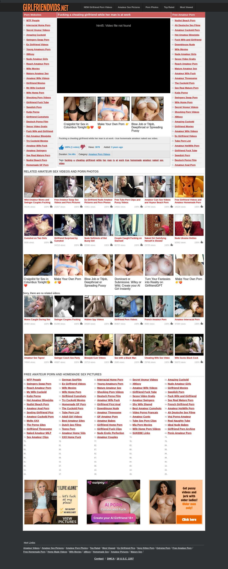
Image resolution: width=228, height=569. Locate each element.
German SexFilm (72, 379)
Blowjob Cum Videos (95, 358)
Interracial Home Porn (38, 25)
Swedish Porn (34, 107)
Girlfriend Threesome (39, 429)
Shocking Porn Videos (38, 97)
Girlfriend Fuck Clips (109, 429)
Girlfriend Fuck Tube (37, 102)
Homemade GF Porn (37, 165)
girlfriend (90, 160)
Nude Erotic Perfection (110, 433)
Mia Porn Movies (142, 424)
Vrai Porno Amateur (179, 416)
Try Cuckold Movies (37, 141)
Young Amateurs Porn (38, 49)
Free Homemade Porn (34, 552)
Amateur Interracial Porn (187, 319)
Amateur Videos (31, 548)
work (121, 160)
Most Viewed (186, 7)
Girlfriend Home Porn (110, 424)
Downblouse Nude (185, 44)
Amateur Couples (107, 437)
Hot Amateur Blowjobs (38, 136)
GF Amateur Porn (107, 416)
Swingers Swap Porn (37, 39)
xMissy (87, 552)
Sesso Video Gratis (36, 126)
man (109, 160)
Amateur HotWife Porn (187, 145)
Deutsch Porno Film (37, 121)
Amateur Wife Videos (38, 78)
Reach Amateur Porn (37, 63)
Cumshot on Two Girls (35, 238)
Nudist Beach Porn (36, 160)
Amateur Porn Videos (99, 154)
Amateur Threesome (186, 78)
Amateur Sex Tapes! (34, 358)
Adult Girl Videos (72, 416)
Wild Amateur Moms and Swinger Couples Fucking (37, 201)
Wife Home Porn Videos (147, 429)
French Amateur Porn (155, 319)
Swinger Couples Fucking (67, 319)
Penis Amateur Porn (179, 433)
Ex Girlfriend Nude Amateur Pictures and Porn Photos (98, 201)
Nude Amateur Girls (37, 59)
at (117, 160)
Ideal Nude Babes (178, 424)
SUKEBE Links (141, 433)
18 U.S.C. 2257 (125, 558)
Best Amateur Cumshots (147, 408)
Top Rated (169, 7)
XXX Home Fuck (71, 437)
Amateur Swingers (36, 150)
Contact (99, 558)
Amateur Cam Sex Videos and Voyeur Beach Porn (157, 201)
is (114, 160)
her (104, 160)
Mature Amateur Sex (37, 73)
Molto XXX (33, 420)
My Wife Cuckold (35, 88)
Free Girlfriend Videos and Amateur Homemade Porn (188, 201)
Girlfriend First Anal (109, 404)
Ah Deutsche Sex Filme (187, 25)
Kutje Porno (33, 112)
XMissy (30, 54)
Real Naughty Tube (179, 420)
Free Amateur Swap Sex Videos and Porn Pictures (67, 201)
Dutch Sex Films (71, 424)
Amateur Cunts (141, 416)
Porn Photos (152, 7)
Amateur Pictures (119, 552)
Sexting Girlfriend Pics (40, 412)
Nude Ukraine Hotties (185, 238)
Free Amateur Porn (182, 548)
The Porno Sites (36, 424)
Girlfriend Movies (35, 83)
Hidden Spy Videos (94, 319)
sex (161, 160)
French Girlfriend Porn (181, 404)
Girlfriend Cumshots (37, 116)
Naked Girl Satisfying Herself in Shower (155, 239)
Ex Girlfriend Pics (126, 548)
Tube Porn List (183, 141)
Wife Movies (33, 68)
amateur (147, 160)
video (61, 163)
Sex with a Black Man (125, 358)
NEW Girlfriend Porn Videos (98, 7)
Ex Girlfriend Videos (37, 44)
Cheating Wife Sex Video (157, 358)
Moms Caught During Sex (37, 319)
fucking (68, 160)
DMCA (111, 558)
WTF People (33, 20)
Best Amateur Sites (73, 420)
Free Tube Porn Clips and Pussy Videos (127, 201)
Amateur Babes (106, 420)
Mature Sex (136, 552)
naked (155, 160)
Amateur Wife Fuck (36, 145)
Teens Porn (68, 429)
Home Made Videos (57, 552)
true (127, 160)
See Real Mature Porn (38, 155)
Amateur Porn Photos (77, 548)
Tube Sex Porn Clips (145, 420)
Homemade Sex (101, 552)
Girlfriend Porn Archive (181, 429)
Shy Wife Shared (142, 404)
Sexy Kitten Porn (145, 548)
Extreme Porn (163, 548)
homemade (136, 160)
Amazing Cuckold (36, 35)
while (99, 160)
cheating (80, 160)
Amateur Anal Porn (185, 165)
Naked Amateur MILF (39, 433)
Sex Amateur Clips (38, 437)
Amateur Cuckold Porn (187, 30)
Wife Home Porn (35, 92)
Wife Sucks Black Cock (186, 358)
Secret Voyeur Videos (38, 30)
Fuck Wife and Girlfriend (39, 131)
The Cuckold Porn (185, 83)
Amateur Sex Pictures (129, 7)
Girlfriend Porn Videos (126, 319)
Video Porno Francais (145, 412)
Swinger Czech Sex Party (67, 358)
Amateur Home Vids (74, 433)
